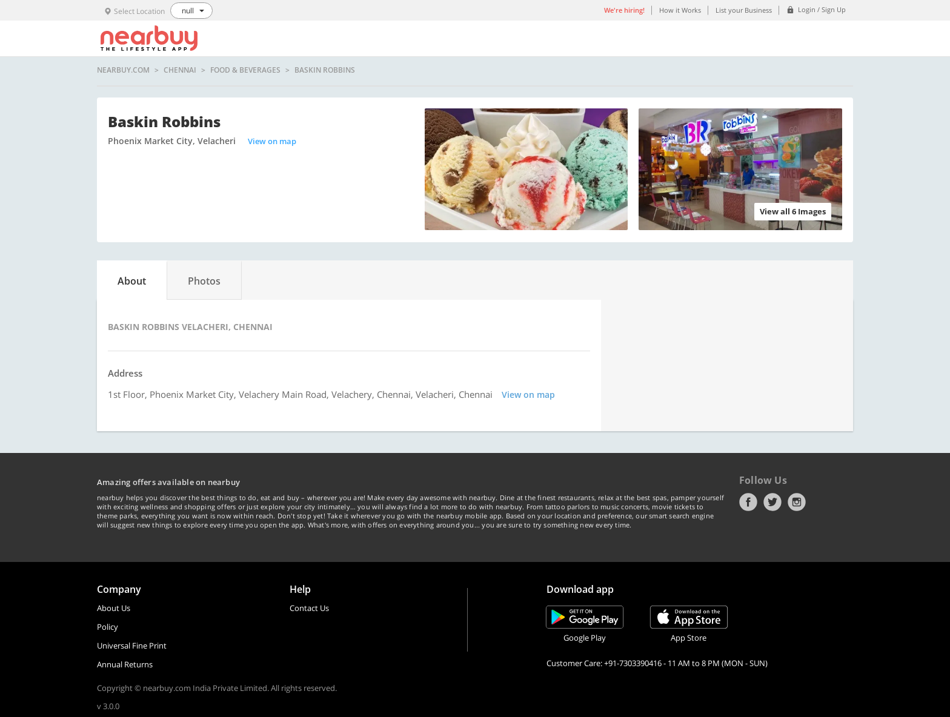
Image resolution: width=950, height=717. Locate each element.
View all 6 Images (793, 211)
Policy (107, 626)
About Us (113, 608)
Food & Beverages (245, 70)
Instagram (797, 502)
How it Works (680, 10)
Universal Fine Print (132, 645)
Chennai (180, 70)
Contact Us (309, 608)
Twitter (772, 502)
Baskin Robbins (324, 70)
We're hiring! (624, 10)
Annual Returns (125, 664)
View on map (272, 141)
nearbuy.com (123, 70)
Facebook (748, 502)
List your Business (744, 10)
